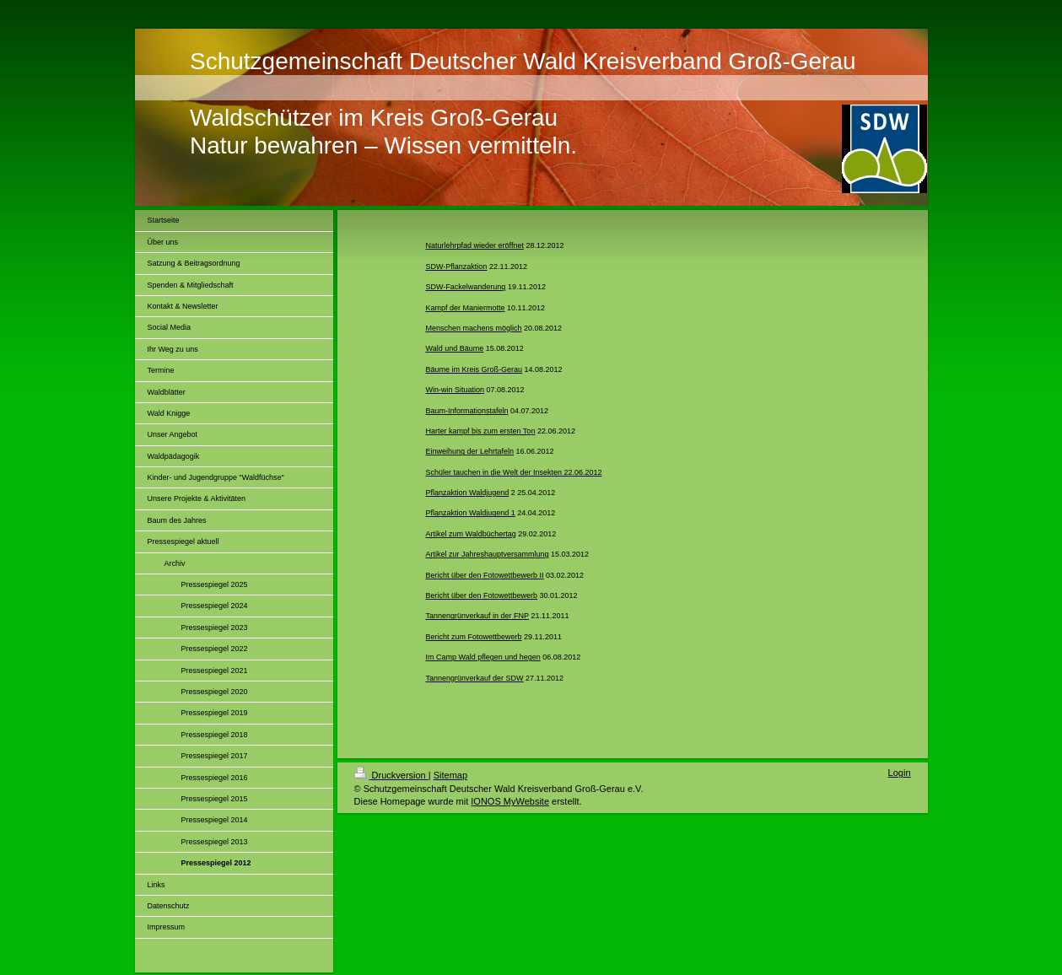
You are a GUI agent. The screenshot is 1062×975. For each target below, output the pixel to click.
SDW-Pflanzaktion (457, 266)
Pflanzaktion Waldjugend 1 (470, 513)
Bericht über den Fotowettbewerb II (485, 575)
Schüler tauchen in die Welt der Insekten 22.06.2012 (514, 472)
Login (899, 773)
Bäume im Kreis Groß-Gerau (474, 369)
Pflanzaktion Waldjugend (467, 492)
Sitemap (450, 775)
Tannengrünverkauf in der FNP (477, 615)
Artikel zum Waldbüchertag (471, 534)
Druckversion (391, 775)
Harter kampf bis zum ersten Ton (481, 431)
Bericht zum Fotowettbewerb (474, 637)
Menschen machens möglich (474, 328)
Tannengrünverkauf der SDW (475, 678)
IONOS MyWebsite (510, 801)
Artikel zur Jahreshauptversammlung (487, 554)
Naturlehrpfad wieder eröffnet (475, 245)
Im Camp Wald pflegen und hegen (483, 657)
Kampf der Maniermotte (465, 308)
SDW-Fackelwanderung (466, 287)
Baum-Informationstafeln (467, 411)
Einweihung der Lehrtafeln (470, 451)
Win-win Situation (455, 389)
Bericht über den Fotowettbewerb (482, 595)
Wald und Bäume (455, 348)
